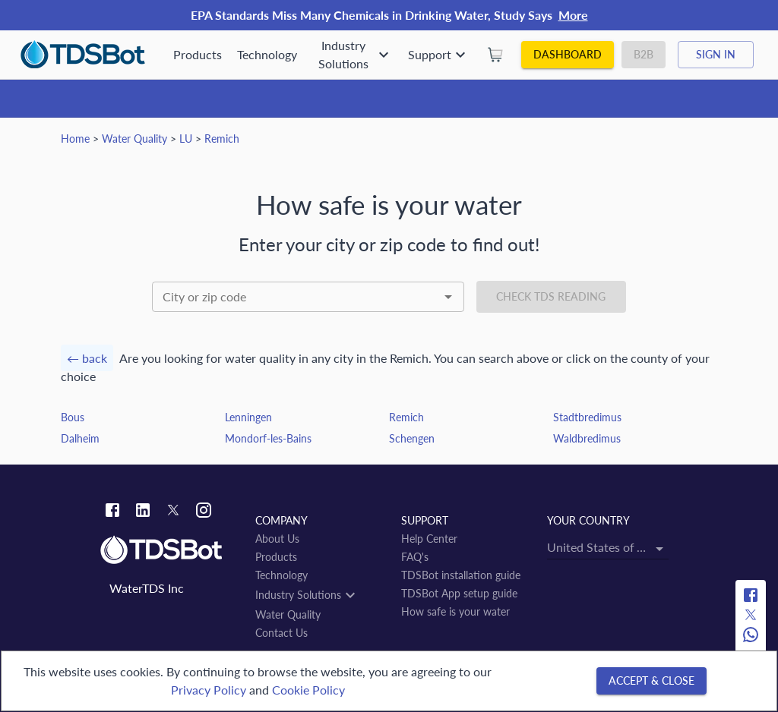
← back (87, 358)
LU (185, 138)
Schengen (412, 438)
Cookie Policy (308, 689)
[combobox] (308, 297)
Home (75, 138)
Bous (72, 417)
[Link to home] (170, 550)
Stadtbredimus (587, 417)
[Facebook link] (112, 512)
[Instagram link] (203, 512)
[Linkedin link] (143, 512)
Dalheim (80, 438)
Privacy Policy (208, 689)
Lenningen (248, 417)
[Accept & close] (651, 681)
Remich (221, 138)
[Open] (448, 296)
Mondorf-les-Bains (268, 438)
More (573, 15)
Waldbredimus (587, 438)
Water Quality (134, 138)
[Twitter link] (173, 512)
